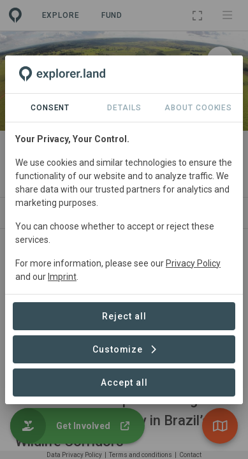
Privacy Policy (193, 263)
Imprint (62, 277)
